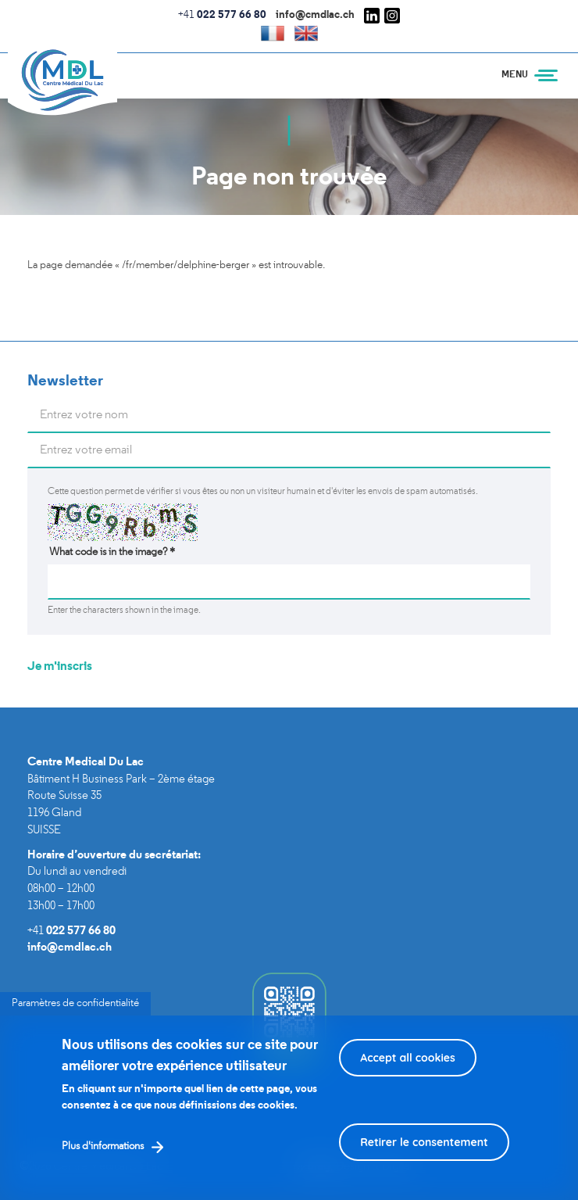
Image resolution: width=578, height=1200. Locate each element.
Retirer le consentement (424, 1155)
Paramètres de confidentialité (75, 1017)
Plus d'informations (103, 1160)
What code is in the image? (112, 552)
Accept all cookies (407, 1071)
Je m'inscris (59, 667)
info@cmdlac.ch (315, 15)
